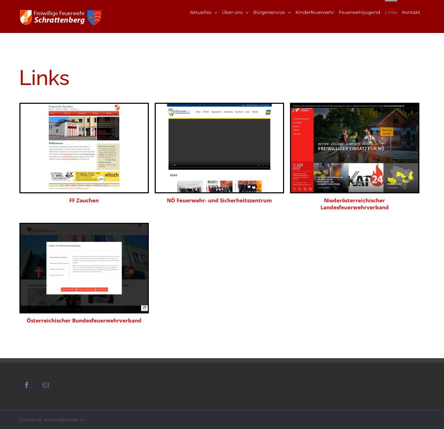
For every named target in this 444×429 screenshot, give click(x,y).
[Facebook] (26, 385)
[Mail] (45, 385)
